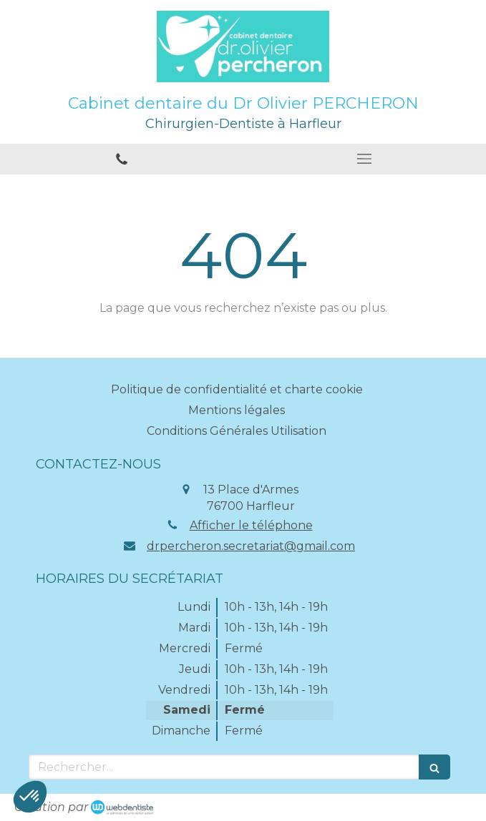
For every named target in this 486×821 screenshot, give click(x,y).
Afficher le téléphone (251, 525)
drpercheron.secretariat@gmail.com (251, 546)
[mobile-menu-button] (365, 158)
